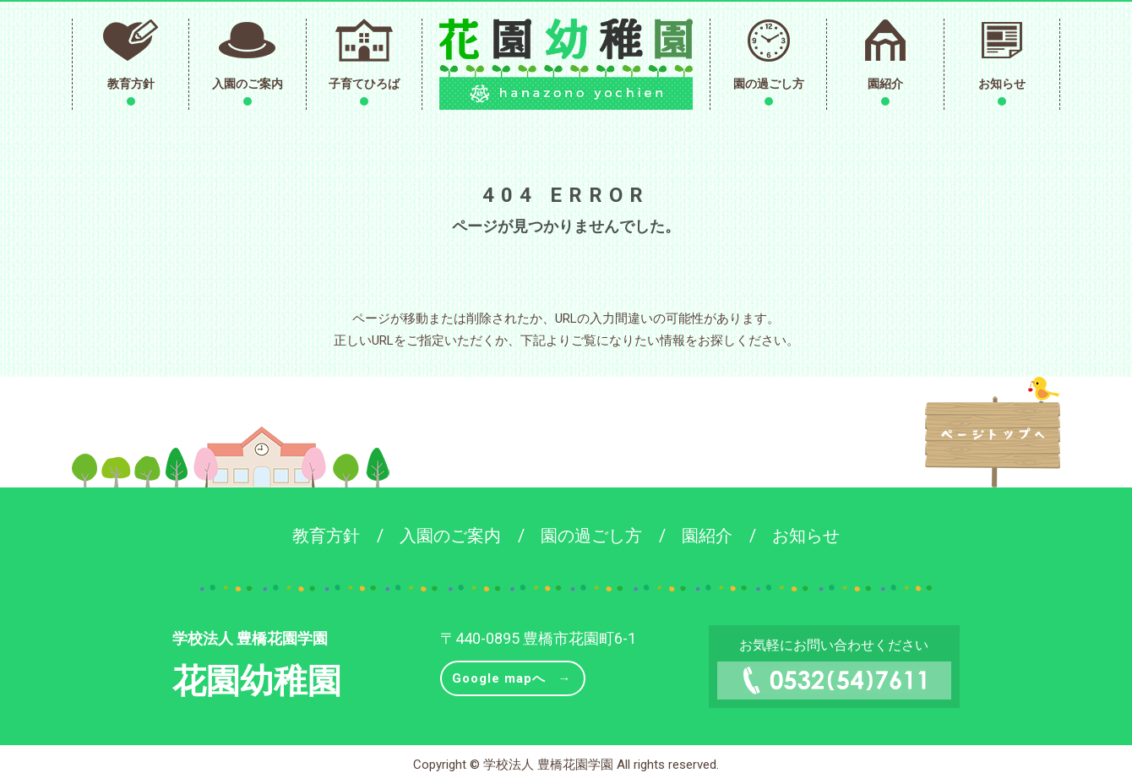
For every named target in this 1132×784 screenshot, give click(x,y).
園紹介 (885, 83)
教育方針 (131, 83)
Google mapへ (499, 678)
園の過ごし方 (768, 83)
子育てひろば (364, 83)
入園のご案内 (247, 83)
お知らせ (1002, 83)
